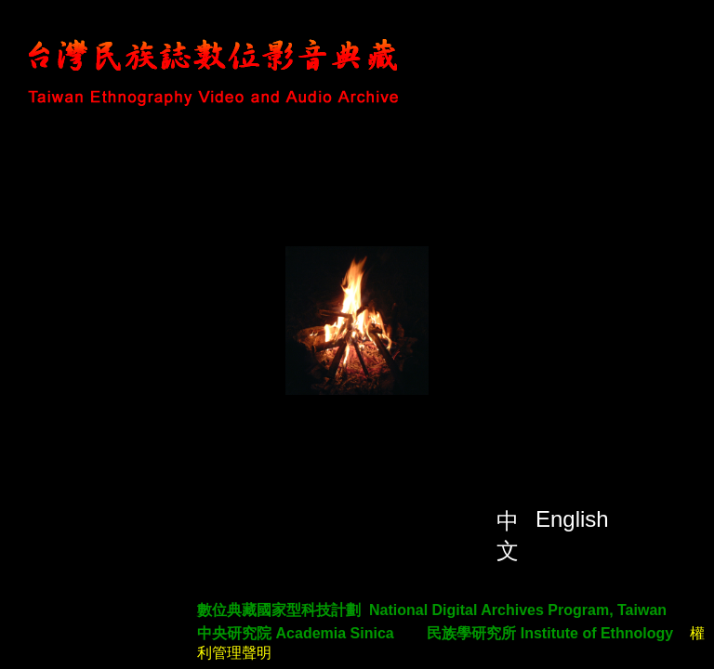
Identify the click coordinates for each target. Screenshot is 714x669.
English (572, 518)
